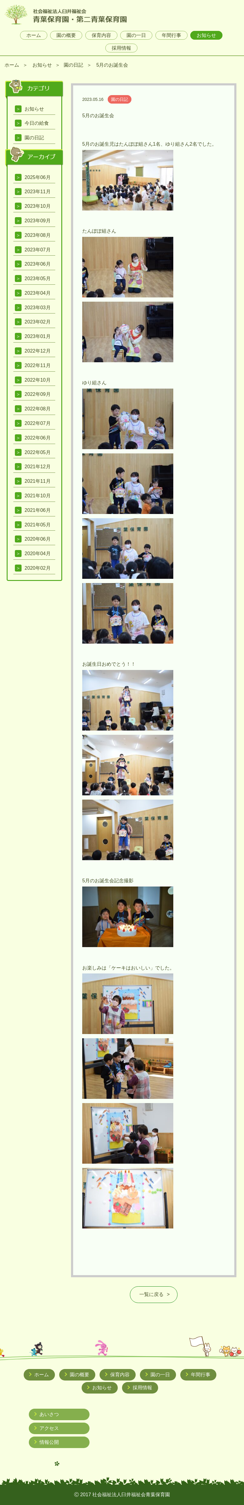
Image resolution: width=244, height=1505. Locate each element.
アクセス (49, 1428)
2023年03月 (37, 307)
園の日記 (73, 65)
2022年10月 (37, 380)
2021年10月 (37, 495)
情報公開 (49, 1442)
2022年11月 (37, 365)
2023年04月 (37, 293)
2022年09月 (37, 394)
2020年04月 (37, 553)
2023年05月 (37, 278)
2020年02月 (37, 568)
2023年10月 (37, 206)
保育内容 (101, 35)
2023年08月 (37, 235)
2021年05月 (37, 524)
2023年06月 (37, 264)
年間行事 (171, 35)
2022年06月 (37, 437)
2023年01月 (37, 336)
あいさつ (49, 1414)
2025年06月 (37, 177)
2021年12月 (37, 466)
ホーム (33, 35)
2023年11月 (37, 191)
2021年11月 (37, 481)
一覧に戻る (151, 1294)
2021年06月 (37, 510)
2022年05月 (37, 452)
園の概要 (66, 35)
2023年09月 (37, 220)
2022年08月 (37, 408)
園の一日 (136, 35)
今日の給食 (37, 123)
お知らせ (206, 35)
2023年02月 (37, 321)
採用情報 (121, 48)
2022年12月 (37, 350)
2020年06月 (37, 539)
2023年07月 (37, 249)
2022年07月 (37, 423)
